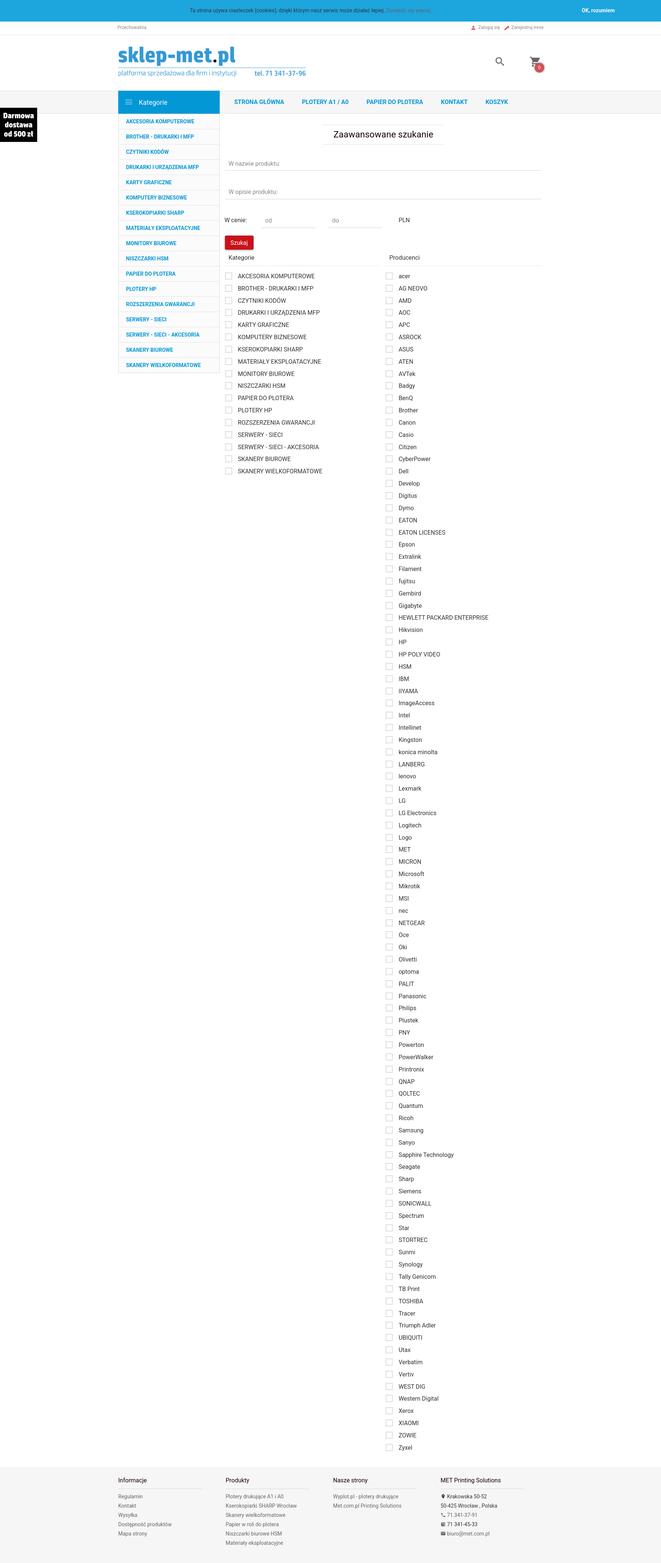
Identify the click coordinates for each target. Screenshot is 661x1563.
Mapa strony (132, 1534)
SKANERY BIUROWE (149, 350)
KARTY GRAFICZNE (149, 182)
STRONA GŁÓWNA (259, 102)
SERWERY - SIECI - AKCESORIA (163, 335)
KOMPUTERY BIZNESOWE (156, 198)
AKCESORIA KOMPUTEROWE (160, 121)
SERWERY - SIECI (146, 319)
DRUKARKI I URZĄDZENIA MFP (162, 167)
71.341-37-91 (459, 1515)
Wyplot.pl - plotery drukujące (366, 1496)
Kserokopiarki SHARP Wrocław (261, 1506)
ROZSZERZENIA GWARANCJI (160, 304)
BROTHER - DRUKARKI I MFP (160, 137)
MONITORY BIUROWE (151, 243)
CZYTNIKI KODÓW (147, 152)
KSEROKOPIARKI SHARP (155, 213)
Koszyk (497, 102)
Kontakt (454, 102)
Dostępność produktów (145, 1524)
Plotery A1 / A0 (325, 102)
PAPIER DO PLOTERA (150, 274)
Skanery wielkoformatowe (256, 1515)
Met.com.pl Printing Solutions (367, 1506)
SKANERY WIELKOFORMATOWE (163, 365)
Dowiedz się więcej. (409, 10)
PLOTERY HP (141, 289)
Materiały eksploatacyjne (254, 1543)
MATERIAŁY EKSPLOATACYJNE (163, 228)
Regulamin (130, 1496)
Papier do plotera (395, 102)
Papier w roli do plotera (252, 1524)
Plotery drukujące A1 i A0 (255, 1496)
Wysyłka (127, 1515)
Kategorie (145, 102)
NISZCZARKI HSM (147, 259)
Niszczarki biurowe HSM (254, 1534)
